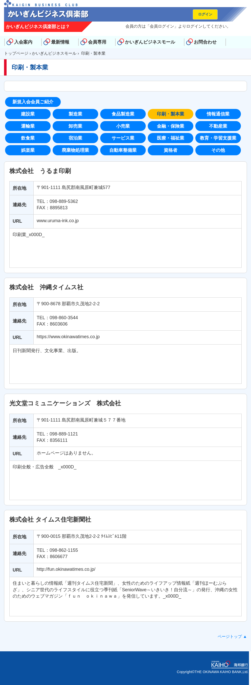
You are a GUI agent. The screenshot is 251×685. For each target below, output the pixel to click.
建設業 (28, 114)
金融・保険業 (170, 126)
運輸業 (28, 126)
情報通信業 (218, 114)
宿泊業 (75, 138)
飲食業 (28, 138)
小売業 (123, 126)
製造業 (75, 114)
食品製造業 (123, 114)
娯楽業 (28, 150)
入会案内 (23, 42)
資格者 (170, 150)
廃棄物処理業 (75, 150)
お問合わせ (205, 42)
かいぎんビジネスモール (150, 42)
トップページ (16, 53)
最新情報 (60, 42)
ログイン (205, 14)
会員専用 (97, 42)
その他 (218, 150)
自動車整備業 (123, 150)
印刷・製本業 (170, 114)
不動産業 (218, 126)
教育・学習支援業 (218, 138)
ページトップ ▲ (232, 636)
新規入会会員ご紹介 (32, 101)
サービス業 (123, 138)
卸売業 (75, 126)
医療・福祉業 (170, 138)
